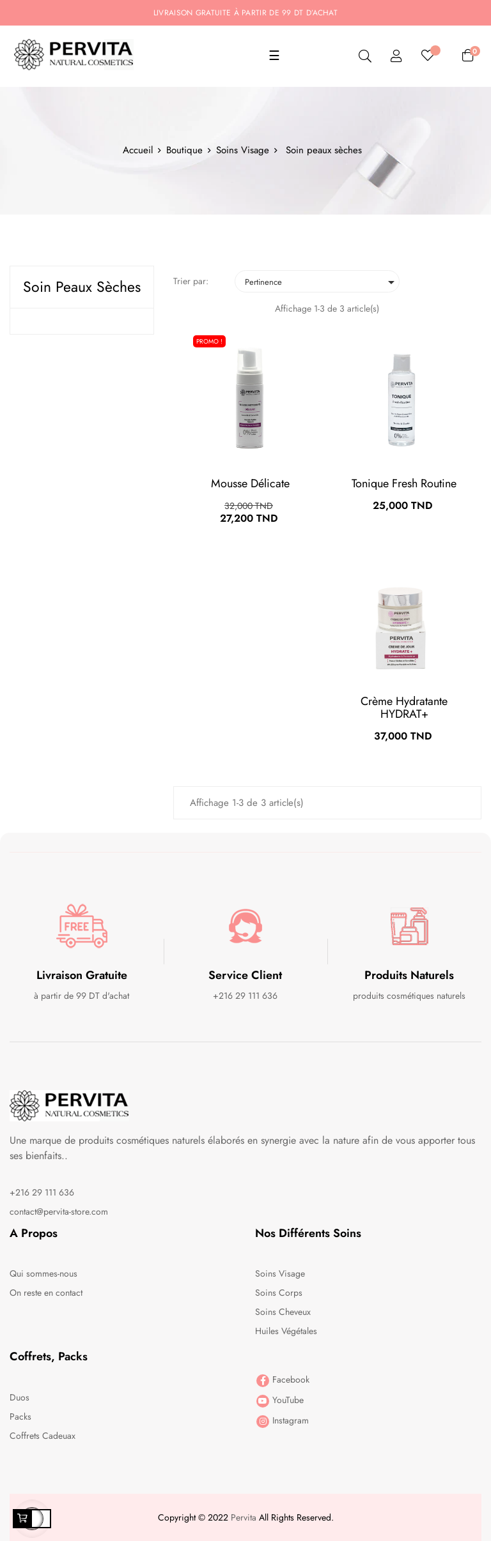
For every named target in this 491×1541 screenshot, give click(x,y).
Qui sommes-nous (43, 1273)
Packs (20, 1416)
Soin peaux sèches (82, 287)
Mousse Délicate (250, 483)
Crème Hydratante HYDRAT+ (404, 707)
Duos (19, 1397)
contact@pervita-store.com (59, 1211)
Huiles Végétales (286, 1331)
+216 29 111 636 (42, 1192)
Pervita (243, 1517)
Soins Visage (280, 1273)
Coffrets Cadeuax (42, 1435)
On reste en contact (46, 1292)
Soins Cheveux (283, 1311)
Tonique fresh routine (404, 483)
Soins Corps (278, 1292)
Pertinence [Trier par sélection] (322, 282)
